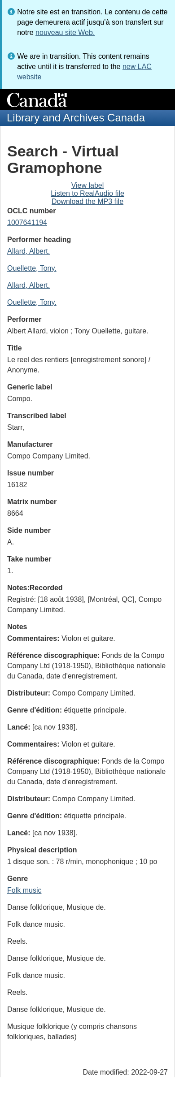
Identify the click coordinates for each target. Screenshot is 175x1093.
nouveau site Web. (65, 32)
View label (87, 185)
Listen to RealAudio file (87, 193)
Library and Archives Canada (76, 118)
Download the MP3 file (87, 201)
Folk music (24, 890)
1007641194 (27, 222)
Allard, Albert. (28, 251)
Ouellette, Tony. (32, 268)
